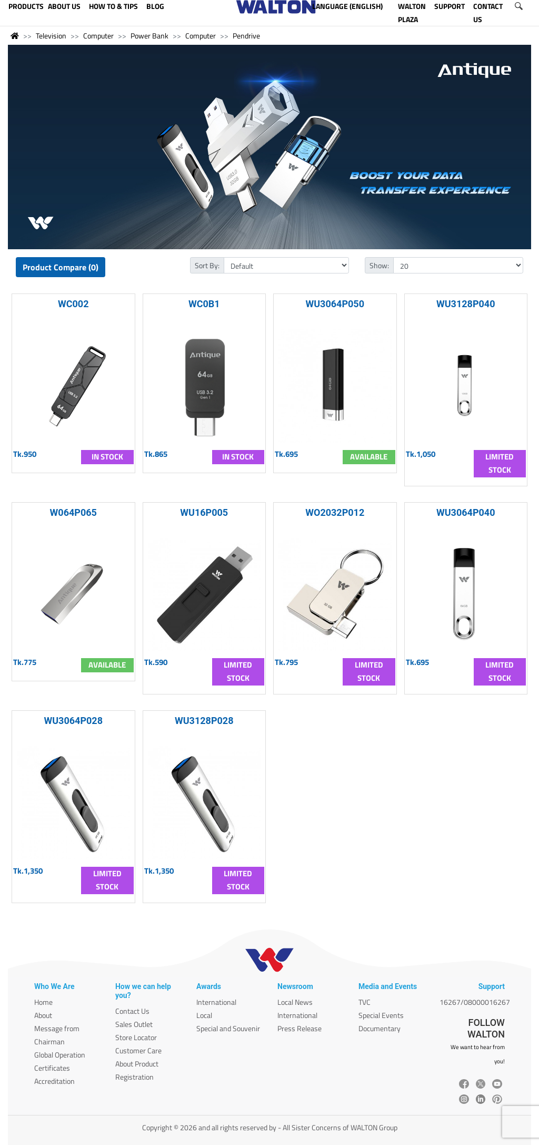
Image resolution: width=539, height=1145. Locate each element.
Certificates (52, 1067)
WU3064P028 (73, 720)
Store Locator (136, 1037)
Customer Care (138, 1050)
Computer (98, 35)
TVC (364, 1001)
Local (204, 1015)
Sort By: (207, 265)
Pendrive (246, 35)
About (43, 1015)
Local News (295, 1001)
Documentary (379, 1028)
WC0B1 (204, 303)
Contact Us (132, 1010)
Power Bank (149, 35)
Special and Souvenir (228, 1028)
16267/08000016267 (475, 1001)
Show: (379, 265)
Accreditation (54, 1081)
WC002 (73, 303)
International (216, 1001)
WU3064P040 (465, 512)
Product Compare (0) (60, 267)
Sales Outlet (134, 1024)
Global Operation (59, 1054)
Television (51, 35)
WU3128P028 (204, 720)
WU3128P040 (465, 303)
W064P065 (73, 512)
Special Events (381, 1015)
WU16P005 (204, 512)
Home (43, 1001)
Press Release (299, 1028)
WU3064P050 (334, 303)
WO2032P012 (334, 512)
